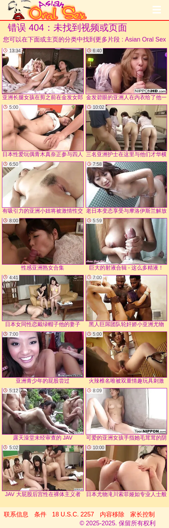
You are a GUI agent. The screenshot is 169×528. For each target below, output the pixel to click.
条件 (40, 514)
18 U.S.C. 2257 (73, 514)
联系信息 (16, 514)
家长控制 (142, 514)
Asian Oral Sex (145, 39)
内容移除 (112, 514)
